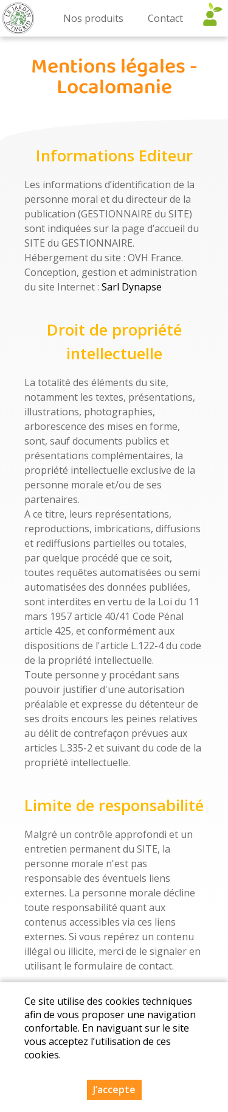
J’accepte (114, 1089)
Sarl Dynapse (132, 287)
